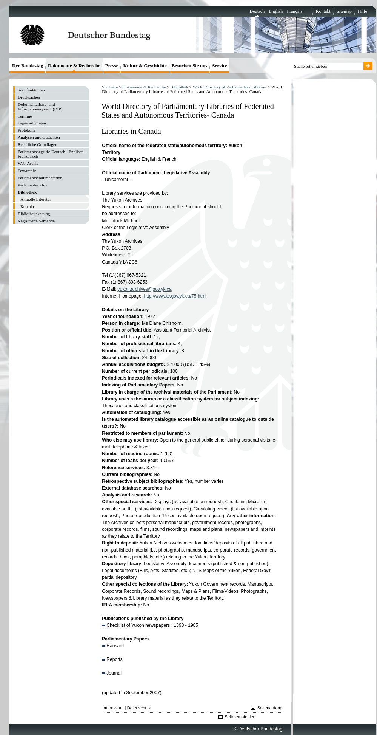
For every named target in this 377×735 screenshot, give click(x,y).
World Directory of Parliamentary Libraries (230, 87)
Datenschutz (139, 708)
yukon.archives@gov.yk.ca (144, 289)
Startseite (110, 87)
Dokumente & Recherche (144, 87)
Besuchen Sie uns (190, 65)
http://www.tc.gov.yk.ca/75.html (175, 296)
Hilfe (362, 11)
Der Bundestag (27, 65)
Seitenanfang (270, 708)
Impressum (113, 708)
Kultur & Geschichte (144, 65)
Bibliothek (179, 87)
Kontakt (323, 11)
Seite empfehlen (240, 717)
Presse (111, 65)
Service (219, 65)
